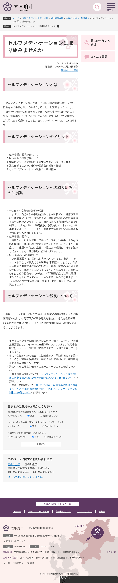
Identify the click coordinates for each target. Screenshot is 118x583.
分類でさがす (28, 18)
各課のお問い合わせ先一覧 (57, 504)
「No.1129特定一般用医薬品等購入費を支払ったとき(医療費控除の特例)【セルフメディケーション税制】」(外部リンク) (43, 389)
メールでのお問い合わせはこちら (26, 477)
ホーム (16, 18)
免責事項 (17, 511)
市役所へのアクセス (16, 541)
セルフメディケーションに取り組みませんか (34, 26)
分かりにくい (51, 426)
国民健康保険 (57, 18)
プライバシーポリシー (38, 511)
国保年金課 (14, 464)
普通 (32, 415)
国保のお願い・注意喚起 (78, 18)
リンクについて (84, 511)
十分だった (16, 415)
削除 (58, 26)
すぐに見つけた (18, 437)
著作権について (63, 511)
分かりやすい (17, 426)
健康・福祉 (42, 18)
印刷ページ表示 (69, 70)
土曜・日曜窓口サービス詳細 (20, 563)
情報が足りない (50, 415)
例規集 (102, 511)
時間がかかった (54, 437)
